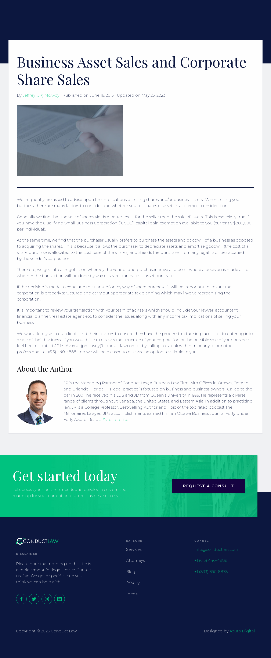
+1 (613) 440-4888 (210, 560)
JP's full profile (113, 419)
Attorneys (141, 8)
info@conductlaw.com (216, 549)
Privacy (133, 583)
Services (108, 8)
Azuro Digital (242, 631)
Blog (130, 571)
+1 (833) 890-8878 (211, 571)
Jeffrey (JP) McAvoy (41, 95)
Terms (131, 594)
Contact (208, 8)
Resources (177, 8)
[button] (111, 8)
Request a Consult (243, 8)
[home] (25, 8)
